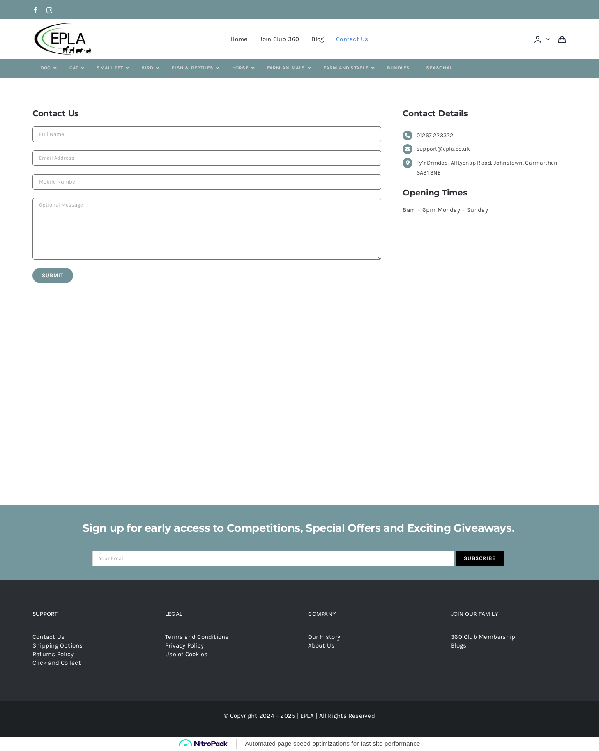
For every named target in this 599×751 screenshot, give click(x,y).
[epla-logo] (64, 24)
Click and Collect (56, 662)
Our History (324, 637)
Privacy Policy (184, 645)
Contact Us (48, 637)
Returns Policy (53, 654)
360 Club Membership (483, 637)
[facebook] (35, 10)
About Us (321, 645)
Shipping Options (57, 645)
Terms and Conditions (197, 637)
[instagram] (49, 10)
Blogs (458, 645)
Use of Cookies (186, 654)
